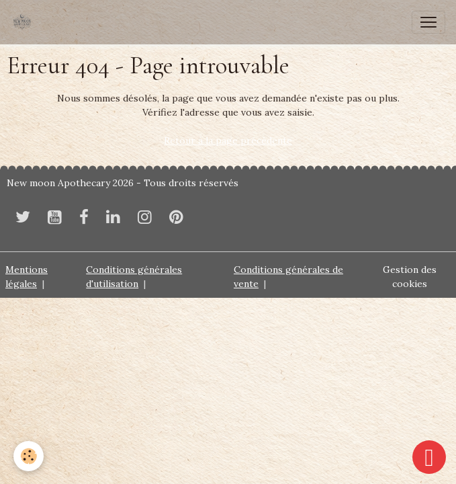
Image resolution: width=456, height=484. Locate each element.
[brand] (25, 22)
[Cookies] (28, 456)
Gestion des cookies (410, 277)
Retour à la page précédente (228, 140)
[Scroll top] (429, 457)
